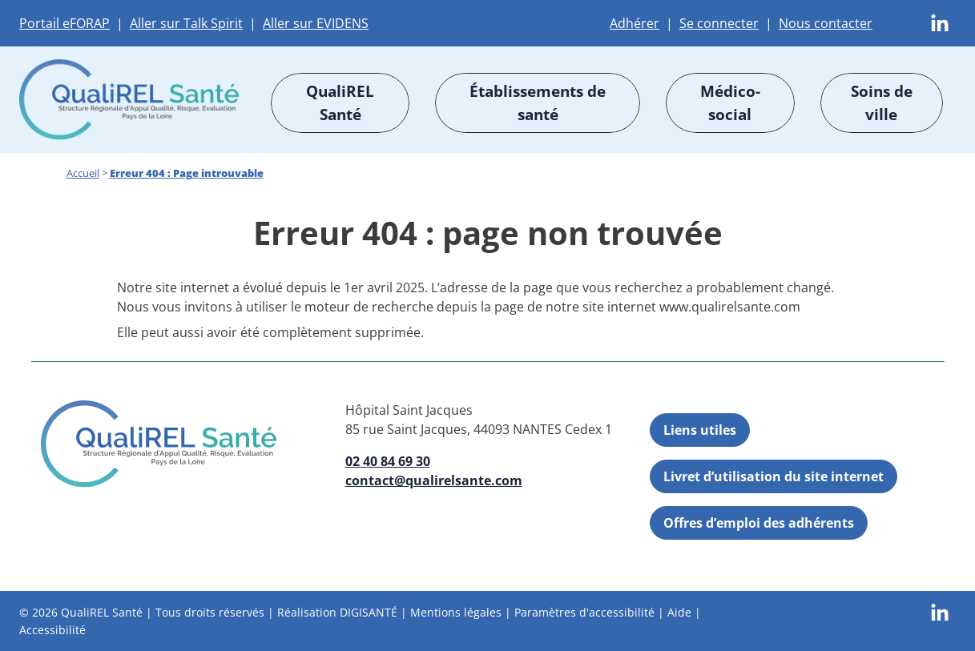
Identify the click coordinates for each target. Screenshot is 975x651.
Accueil (82, 173)
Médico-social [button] (730, 102)
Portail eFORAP (64, 23)
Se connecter (719, 23)
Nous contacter (825, 23)
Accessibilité (52, 629)
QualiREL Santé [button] (340, 102)
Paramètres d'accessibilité (584, 612)
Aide (679, 612)
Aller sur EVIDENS (316, 23)
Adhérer (634, 23)
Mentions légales (456, 612)
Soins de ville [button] (882, 102)
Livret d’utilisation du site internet (773, 476)
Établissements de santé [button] (537, 102)
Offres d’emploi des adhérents (758, 523)
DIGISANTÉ (368, 612)
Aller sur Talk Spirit (186, 23)
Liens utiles (699, 430)
